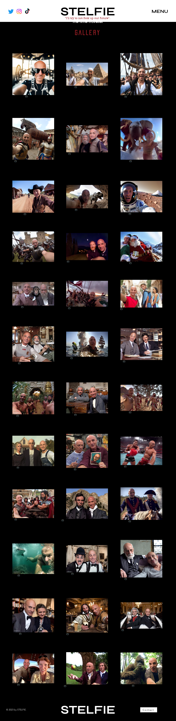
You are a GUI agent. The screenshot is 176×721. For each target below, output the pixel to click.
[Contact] (148, 709)
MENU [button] (160, 11)
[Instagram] (19, 11)
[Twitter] (11, 11)
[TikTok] (27, 11)
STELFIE (88, 12)
